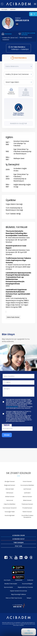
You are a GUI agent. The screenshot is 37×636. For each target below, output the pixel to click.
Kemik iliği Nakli (10, 515)
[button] (7, 382)
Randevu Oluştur (18, 123)
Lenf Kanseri (27, 489)
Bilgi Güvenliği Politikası (18, 594)
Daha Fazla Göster (13, 317)
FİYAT (18, 546)
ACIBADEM (18, 535)
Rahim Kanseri (27, 512)
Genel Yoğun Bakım (26, 37)
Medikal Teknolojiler (10, 584)
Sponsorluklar (8, 587)
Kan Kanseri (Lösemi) (9, 508)
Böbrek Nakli (10, 489)
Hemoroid (9, 500)
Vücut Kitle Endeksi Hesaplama (27, 516)
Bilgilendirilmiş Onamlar (25, 587)
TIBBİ (18, 542)
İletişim (29, 598)
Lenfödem (27, 493)
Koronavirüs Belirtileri (27, 485)
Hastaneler (18, 580)
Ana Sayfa (7, 580)
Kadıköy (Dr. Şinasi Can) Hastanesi (10, 39)
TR (34, 14)
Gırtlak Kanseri (9, 497)
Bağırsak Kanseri (9, 485)
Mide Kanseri (27, 500)
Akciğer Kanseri (10, 481)
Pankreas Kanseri (27, 504)
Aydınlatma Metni (12, 406)
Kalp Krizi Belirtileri (9, 504)
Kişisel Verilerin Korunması (18, 591)
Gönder (7, 435)
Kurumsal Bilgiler (27, 584)
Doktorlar (30, 580)
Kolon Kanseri (27, 481)
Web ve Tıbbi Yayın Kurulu (14, 598)
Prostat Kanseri (27, 508)
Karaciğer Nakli (10, 512)
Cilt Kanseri (9, 493)
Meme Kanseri (27, 497)
